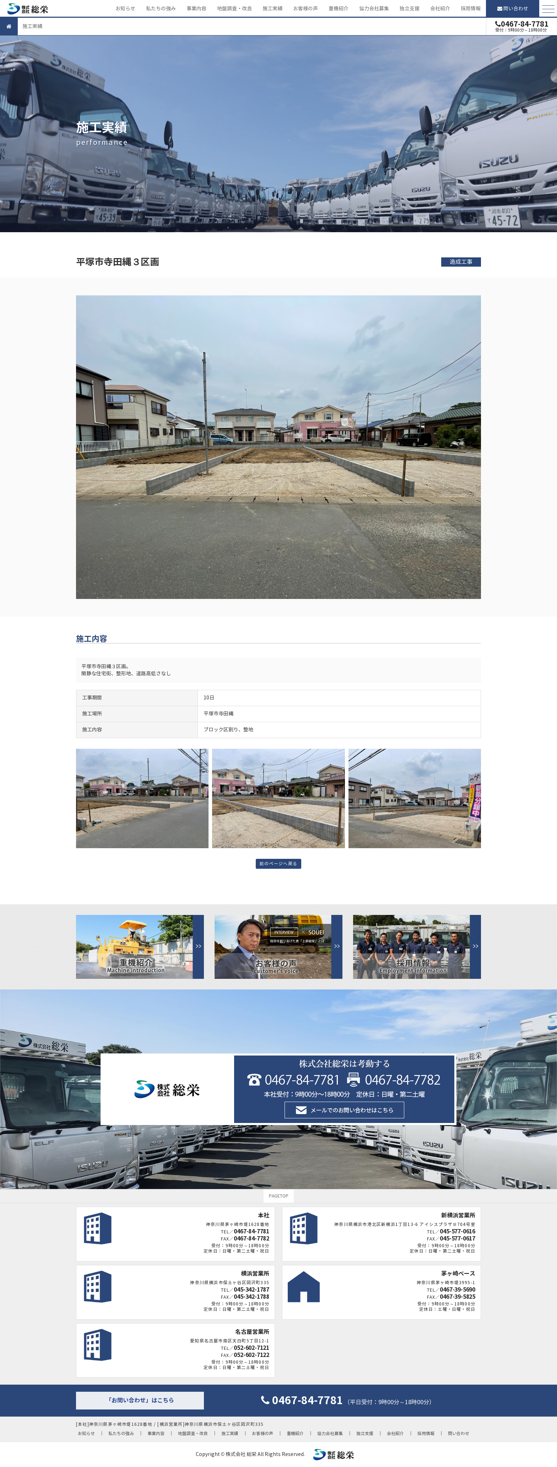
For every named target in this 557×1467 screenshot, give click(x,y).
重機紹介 (338, 9)
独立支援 (410, 9)
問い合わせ (512, 9)
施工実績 (272, 9)
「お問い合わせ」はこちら (140, 1400)
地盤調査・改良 (234, 9)
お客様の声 (305, 9)
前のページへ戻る (278, 863)
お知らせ (125, 9)
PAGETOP (278, 1196)
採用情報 (471, 9)
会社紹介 (440, 9)
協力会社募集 (374, 9)
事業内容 (196, 9)
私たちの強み (161, 9)
